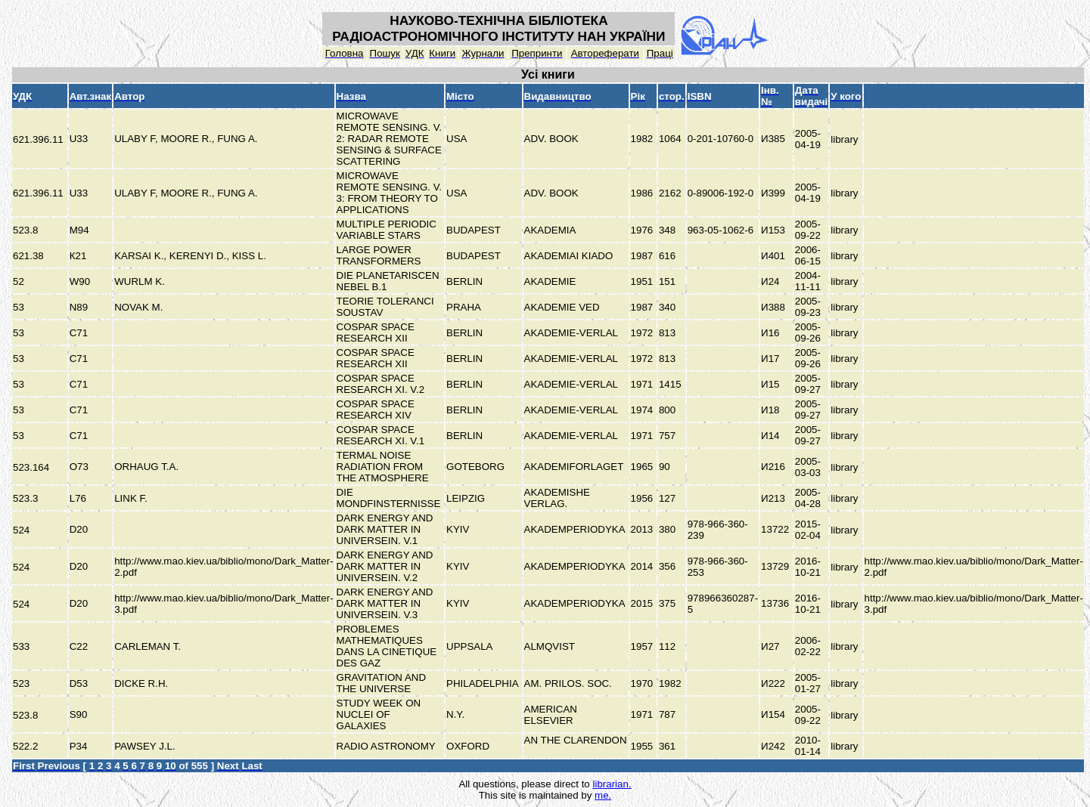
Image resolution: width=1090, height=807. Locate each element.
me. (603, 795)
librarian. (611, 784)
